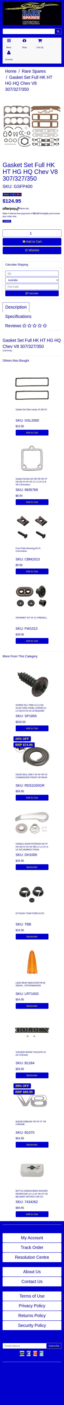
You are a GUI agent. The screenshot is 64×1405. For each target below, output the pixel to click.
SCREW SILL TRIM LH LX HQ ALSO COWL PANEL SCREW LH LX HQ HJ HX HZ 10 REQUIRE (31, 708)
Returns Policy (32, 1315)
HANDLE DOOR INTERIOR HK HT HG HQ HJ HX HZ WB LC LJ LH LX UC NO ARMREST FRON (32, 847)
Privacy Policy (32, 1305)
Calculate (32, 293)
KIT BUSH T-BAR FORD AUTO (30, 913)
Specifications (18, 316)
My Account (32, 1237)
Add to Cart (31, 241)
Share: (12, 194)
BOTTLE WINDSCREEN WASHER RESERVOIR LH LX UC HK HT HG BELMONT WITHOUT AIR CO (32, 1194)
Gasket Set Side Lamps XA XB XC (31, 409)
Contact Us (32, 1281)
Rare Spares (34, 71)
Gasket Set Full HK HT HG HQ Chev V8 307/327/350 (28, 83)
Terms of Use (32, 1296)
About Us (32, 1271)
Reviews (26, 325)
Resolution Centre (32, 1257)
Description (16, 307)
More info (16, 208)
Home (11, 71)
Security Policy (32, 1325)
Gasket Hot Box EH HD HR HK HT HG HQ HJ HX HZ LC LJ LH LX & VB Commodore (31, 482)
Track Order (32, 1247)
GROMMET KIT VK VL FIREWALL (31, 617)
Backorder (32, 867)
